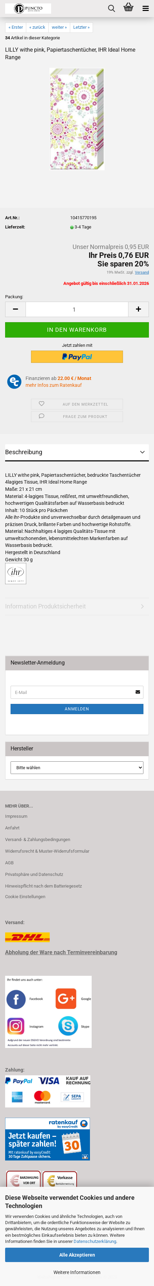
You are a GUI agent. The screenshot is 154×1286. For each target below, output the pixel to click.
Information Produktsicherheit (45, 606)
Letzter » (81, 27)
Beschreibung (23, 452)
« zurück (37, 27)
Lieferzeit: (15, 226)
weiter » (59, 27)
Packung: (14, 296)
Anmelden (77, 709)
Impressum (16, 816)
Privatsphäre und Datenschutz (34, 874)
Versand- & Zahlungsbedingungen (37, 839)
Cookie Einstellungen (25, 896)
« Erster (16, 27)
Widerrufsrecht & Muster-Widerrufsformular (47, 851)
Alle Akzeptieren (77, 1255)
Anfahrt (12, 827)
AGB (9, 862)
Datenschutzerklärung (95, 1241)
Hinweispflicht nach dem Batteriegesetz (43, 886)
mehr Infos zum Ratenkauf (54, 385)
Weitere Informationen (77, 1272)
